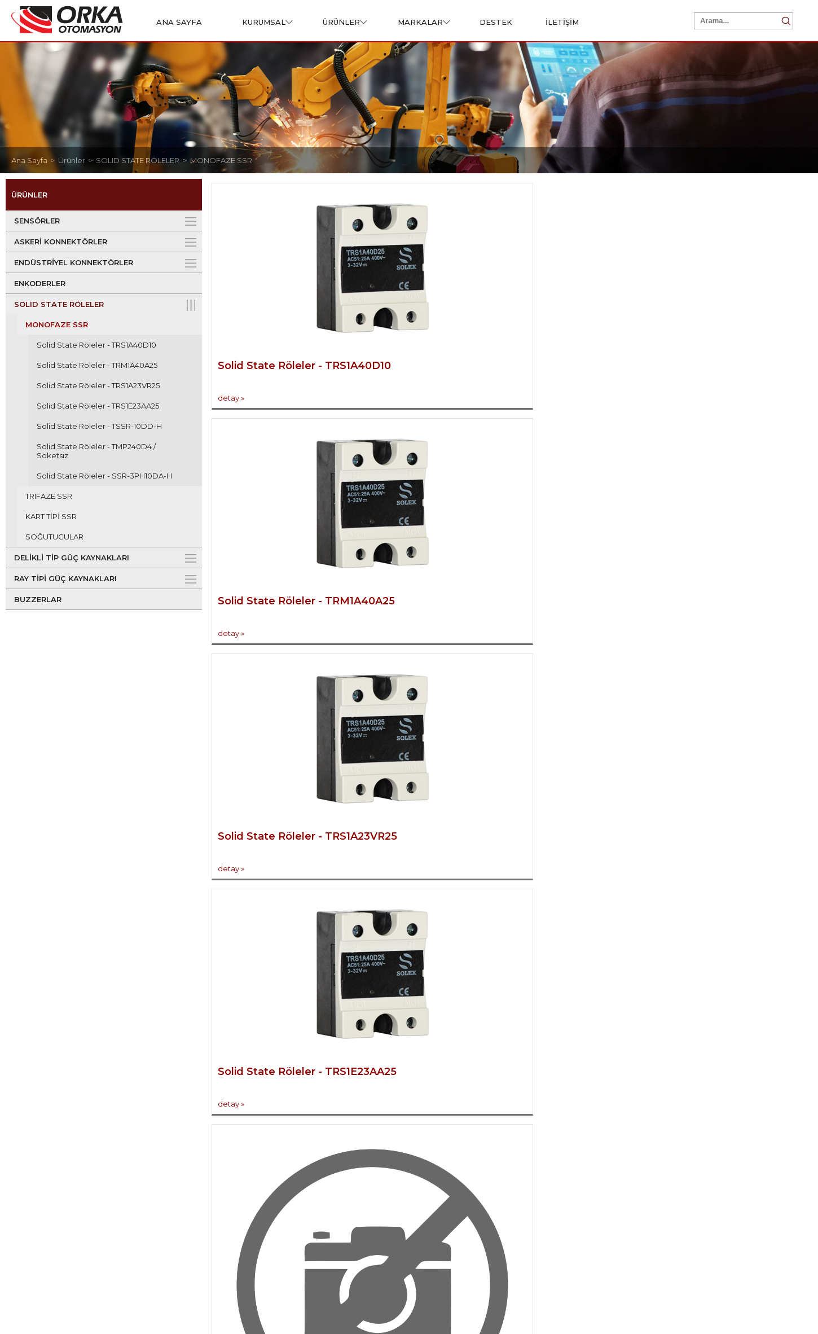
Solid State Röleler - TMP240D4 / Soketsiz (96, 451)
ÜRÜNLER (345, 22)
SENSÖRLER (37, 220)
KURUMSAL (267, 22)
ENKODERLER (39, 283)
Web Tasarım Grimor (763, 1294)
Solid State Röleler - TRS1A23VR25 (98, 385)
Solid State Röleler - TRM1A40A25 (97, 365)
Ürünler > (77, 160)
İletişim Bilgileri (538, 1120)
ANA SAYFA (179, 22)
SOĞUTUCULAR (54, 536)
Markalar (686, 1169)
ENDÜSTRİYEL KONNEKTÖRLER (73, 262)
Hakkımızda (55, 1120)
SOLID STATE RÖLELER (59, 304)
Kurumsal (47, 1088)
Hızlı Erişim (686, 1088)
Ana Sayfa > (34, 160)
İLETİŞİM (562, 22)
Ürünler (201, 1088)
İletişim (519, 1088)
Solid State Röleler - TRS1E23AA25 (98, 405)
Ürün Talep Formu (384, 1136)
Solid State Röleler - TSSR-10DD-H (99, 426)
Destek (361, 1088)
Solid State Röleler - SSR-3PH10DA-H (104, 475)
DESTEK (496, 22)
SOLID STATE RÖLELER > (143, 160)
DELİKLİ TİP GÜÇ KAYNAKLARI (71, 557)
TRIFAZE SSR (48, 496)
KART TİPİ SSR (51, 516)
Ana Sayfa (688, 1120)
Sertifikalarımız (379, 1120)
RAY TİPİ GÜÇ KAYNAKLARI (65, 578)
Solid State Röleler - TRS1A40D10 (96, 344)
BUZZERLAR (37, 599)
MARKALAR (424, 22)
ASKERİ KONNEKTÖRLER (60, 241)
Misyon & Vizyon (63, 1136)
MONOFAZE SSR (221, 160)
